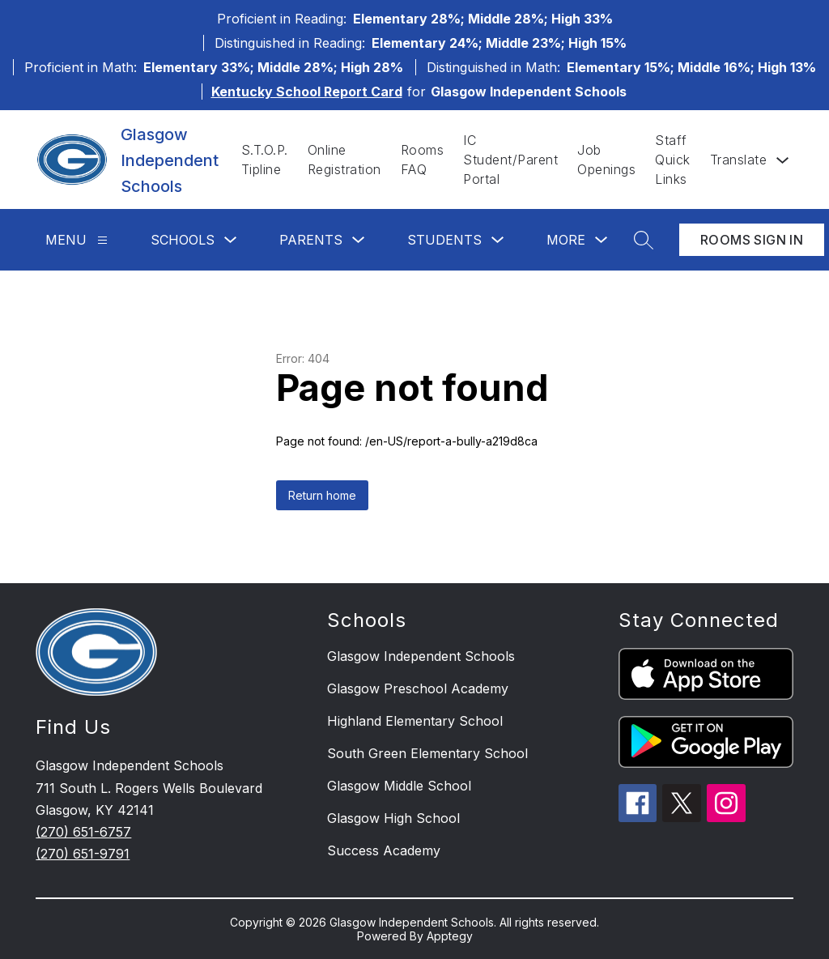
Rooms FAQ (422, 159)
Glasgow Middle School (399, 786)
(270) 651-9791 (83, 854)
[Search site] (643, 240)
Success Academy (383, 850)
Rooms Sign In (751, 240)
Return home (322, 495)
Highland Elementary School (415, 721)
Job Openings (606, 159)
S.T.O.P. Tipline (264, 159)
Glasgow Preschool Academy (417, 688)
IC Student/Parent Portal (510, 159)
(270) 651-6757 (83, 832)
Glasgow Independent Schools (421, 656)
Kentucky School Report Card (306, 91)
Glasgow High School (393, 818)
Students (444, 240)
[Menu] (102, 240)
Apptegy (450, 936)
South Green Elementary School (427, 753)
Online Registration (344, 159)
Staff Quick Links (673, 159)
